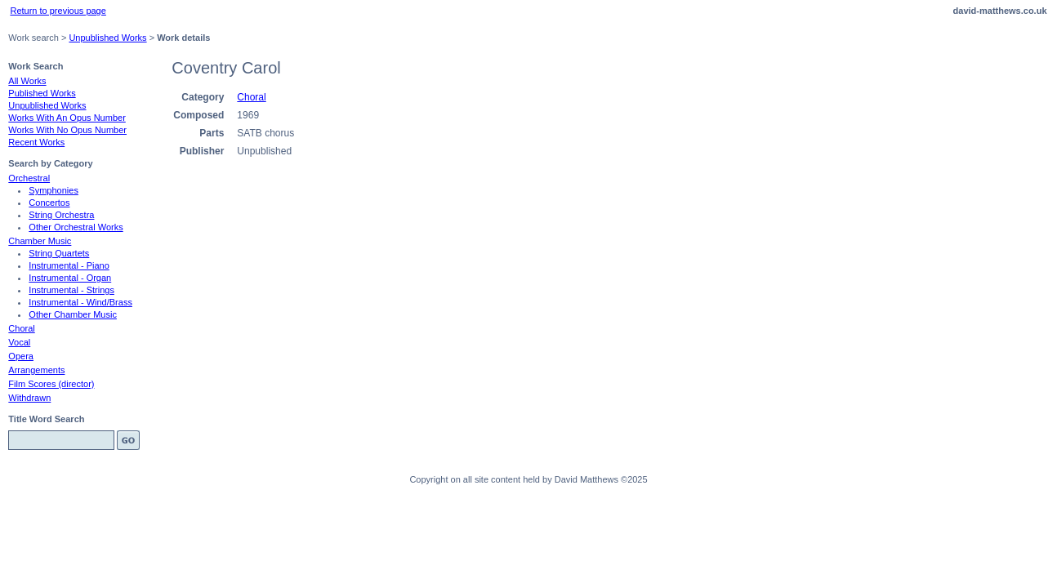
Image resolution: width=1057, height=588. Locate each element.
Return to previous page (57, 11)
